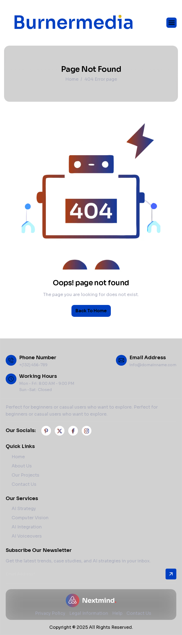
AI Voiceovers (27, 536)
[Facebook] (46, 431)
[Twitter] (59, 431)
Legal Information (88, 613)
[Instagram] (86, 431)
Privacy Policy (50, 613)
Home (18, 457)
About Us (22, 466)
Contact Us (24, 484)
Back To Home (91, 311)
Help (117, 613)
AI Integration (27, 527)
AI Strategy (24, 508)
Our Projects (25, 475)
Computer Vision (30, 518)
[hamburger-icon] (171, 23)
